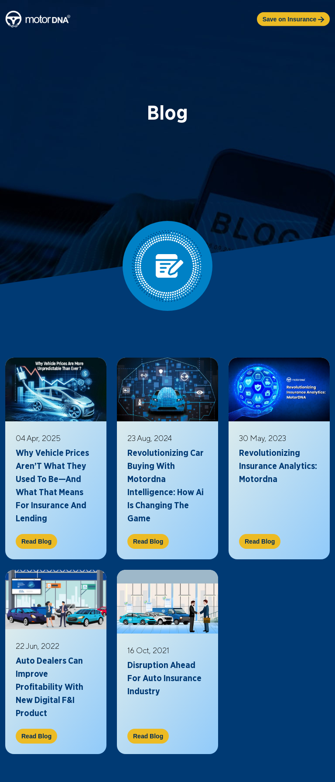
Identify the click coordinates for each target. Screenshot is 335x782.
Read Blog (36, 541)
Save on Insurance (293, 19)
